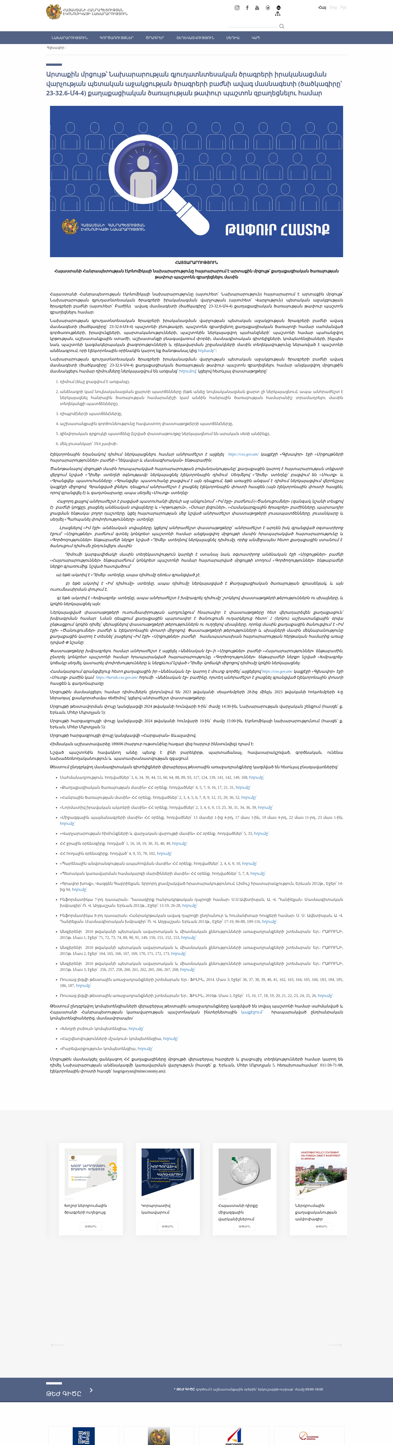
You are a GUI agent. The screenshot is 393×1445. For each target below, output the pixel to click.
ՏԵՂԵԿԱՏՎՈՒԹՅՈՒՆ (195, 37)
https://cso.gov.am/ (243, 454)
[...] (253, 23)
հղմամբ (206, 350)
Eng (333, 7)
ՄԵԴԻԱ (233, 37)
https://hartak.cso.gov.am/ (117, 677)
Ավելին (83, 1226)
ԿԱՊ (256, 37)
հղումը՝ (257, 777)
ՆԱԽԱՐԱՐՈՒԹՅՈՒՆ (70, 37)
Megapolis (338, 1438)
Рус (343, 7)
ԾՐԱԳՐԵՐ (155, 37)
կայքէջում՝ (254, 1012)
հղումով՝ (188, 371)
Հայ (322, 7)
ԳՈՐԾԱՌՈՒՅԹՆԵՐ (117, 37)
